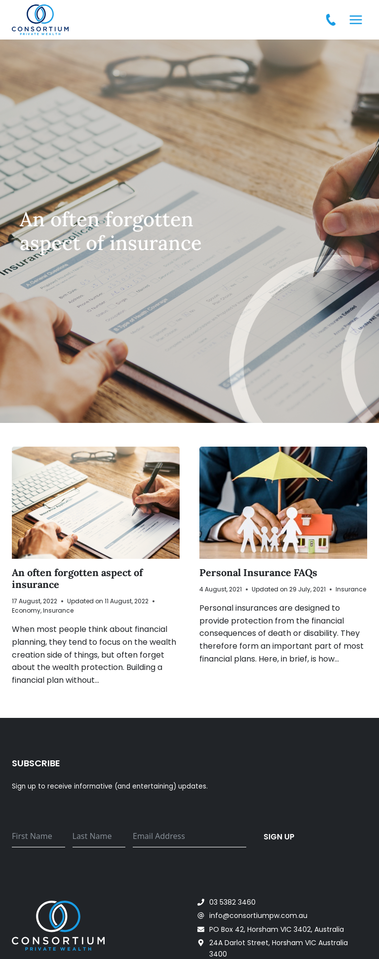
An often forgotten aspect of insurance (77, 578)
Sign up (279, 836)
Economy (26, 610)
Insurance (58, 610)
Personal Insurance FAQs (258, 572)
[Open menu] (355, 19)
